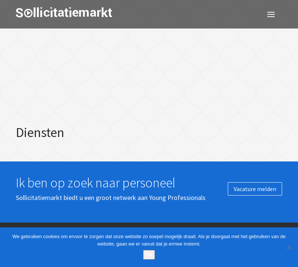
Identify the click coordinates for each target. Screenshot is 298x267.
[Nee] (288, 247)
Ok (149, 254)
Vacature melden (255, 189)
